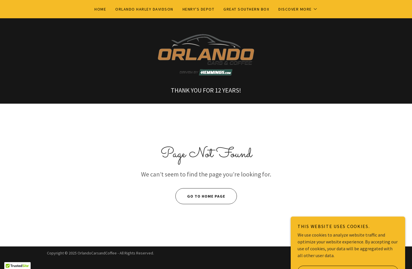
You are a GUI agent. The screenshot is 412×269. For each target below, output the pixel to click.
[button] (297, 9)
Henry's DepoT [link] (198, 9)
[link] (206, 55)
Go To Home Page (200, 196)
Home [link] (100, 9)
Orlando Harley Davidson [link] (144, 9)
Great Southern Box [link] (246, 9)
